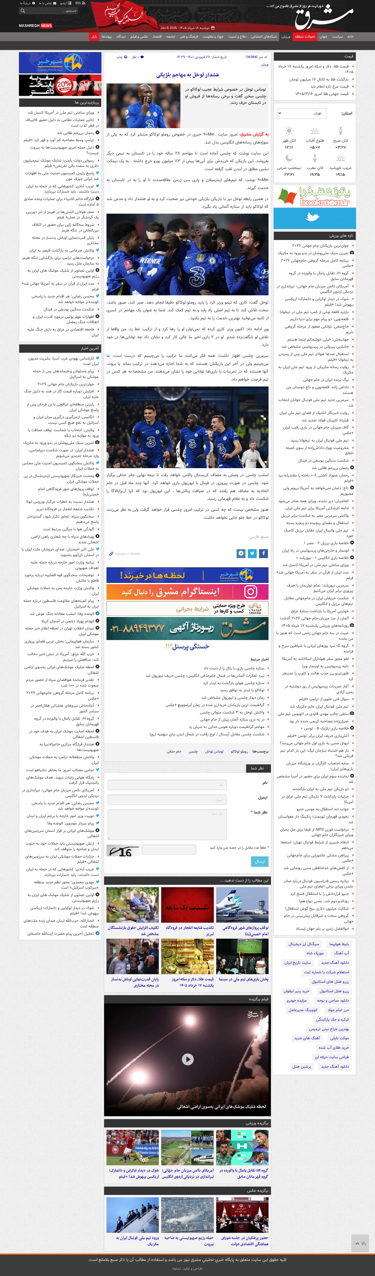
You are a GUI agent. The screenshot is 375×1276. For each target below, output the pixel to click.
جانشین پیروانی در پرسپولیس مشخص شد (315, 346)
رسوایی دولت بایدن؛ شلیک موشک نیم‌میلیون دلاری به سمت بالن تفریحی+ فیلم (61, 163)
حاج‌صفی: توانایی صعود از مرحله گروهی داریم (319, 329)
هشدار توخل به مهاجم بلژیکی (187, 75)
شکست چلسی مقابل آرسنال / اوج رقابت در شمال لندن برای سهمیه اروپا (207, 734)
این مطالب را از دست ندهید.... (244, 880)
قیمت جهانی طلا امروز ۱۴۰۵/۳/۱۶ (322, 94)
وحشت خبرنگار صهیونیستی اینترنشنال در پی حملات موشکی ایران (61, 478)
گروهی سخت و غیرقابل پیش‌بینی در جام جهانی (318, 918)
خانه (350, 36)
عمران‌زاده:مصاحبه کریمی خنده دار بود (319, 721)
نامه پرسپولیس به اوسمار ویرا (325, 666)
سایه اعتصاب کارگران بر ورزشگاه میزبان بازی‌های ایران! (319, 766)
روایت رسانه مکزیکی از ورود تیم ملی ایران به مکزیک (315, 370)
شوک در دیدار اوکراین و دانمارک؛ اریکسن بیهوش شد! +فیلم (319, 301)
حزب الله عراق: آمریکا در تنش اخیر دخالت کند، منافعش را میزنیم (63, 657)
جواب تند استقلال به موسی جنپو (323, 809)
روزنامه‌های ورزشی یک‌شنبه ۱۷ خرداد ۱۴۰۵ (315, 626)
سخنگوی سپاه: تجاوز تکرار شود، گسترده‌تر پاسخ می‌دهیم (63, 519)
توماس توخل (214, 751)
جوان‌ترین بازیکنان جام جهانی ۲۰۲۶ (320, 246)
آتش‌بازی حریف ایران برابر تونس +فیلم (318, 736)
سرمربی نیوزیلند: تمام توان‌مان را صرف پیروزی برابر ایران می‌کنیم (320, 588)
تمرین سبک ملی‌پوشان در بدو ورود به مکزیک (313, 253)
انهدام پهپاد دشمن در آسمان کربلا (67, 621)
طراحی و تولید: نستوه (187, 1268)
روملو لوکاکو (239, 751)
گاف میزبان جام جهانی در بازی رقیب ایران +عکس (318, 430)
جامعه (171, 36)
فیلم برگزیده (259, 999)
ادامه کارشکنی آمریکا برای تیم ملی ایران (317, 508)
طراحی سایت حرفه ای (332, 1057)
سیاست (337, 36)
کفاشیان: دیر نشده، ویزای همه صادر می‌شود (313, 501)
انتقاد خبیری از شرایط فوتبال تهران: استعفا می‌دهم (317, 845)
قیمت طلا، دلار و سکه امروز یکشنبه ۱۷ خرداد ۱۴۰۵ (315, 69)
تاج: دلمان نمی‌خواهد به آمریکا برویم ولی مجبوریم (318, 491)
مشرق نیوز (311, 15)
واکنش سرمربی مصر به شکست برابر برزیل (315, 515)
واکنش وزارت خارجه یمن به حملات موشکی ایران (63, 591)
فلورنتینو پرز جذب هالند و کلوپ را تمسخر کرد (317, 676)
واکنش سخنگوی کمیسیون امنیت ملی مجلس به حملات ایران (60, 466)
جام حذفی (174, 751)
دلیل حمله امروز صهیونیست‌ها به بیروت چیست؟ (64, 150)
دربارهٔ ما (27, 3)
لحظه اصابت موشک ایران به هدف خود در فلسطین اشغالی (64, 734)
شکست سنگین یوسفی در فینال (323, 460)
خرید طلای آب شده (334, 1048)
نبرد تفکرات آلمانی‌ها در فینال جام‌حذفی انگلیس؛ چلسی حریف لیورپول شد (205, 676)
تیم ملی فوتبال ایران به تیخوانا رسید (320, 440)
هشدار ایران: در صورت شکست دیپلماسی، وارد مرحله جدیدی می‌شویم (63, 453)
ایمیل (262, 798)
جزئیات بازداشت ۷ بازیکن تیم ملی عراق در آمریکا (317, 799)
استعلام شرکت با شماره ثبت (326, 972)
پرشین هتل (301, 1067)
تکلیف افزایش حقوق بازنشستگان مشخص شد (133, 930)
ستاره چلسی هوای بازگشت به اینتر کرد (233, 683)
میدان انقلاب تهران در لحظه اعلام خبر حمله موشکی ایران (62, 631)
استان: (346, 113)
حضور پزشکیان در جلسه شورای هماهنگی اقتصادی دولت (245, 1241)
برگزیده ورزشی (257, 1123)
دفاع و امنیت (237, 36)
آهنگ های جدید (307, 1038)
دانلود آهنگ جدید (335, 963)
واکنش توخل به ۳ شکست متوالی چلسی (232, 712)
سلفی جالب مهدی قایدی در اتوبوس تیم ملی (313, 714)
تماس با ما (48, 3)
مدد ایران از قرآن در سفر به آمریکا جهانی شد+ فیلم (314, 575)
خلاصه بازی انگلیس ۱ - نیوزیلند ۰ (322, 558)
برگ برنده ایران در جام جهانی (326, 380)
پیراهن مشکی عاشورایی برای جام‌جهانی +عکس (320, 858)
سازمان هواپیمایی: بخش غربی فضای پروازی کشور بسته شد (62, 644)
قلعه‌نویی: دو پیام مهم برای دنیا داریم (319, 319)
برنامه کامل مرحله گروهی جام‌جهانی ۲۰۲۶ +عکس (317, 263)
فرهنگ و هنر (189, 36)
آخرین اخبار (90, 348)
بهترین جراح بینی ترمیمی (329, 1029)
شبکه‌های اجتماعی (264, 36)
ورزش (286, 36)
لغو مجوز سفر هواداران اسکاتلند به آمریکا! (315, 659)
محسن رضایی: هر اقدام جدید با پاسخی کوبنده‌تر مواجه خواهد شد (65, 299)
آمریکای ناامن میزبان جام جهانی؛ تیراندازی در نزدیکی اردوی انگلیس (315, 289)
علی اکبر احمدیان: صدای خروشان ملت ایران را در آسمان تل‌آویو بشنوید (60, 552)
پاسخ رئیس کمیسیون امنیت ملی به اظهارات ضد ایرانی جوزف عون (62, 176)
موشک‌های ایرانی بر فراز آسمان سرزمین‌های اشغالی (62, 833)
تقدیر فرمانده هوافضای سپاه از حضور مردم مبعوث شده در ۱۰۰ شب (62, 682)
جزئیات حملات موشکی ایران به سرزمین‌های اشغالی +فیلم (62, 859)
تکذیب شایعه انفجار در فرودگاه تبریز (190, 930)
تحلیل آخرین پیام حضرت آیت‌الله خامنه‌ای (61, 934)
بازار (94, 36)
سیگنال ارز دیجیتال (304, 944)
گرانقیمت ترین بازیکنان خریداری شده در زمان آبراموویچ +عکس (215, 705)
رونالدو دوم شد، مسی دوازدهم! (324, 901)
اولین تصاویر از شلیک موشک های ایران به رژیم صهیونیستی (63, 273)
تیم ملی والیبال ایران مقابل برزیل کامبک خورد (318, 533)
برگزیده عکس (258, 1191)
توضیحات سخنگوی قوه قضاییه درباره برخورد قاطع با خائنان (61, 578)
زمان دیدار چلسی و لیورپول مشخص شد (232, 697)
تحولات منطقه (305, 36)
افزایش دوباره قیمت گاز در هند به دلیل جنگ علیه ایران (61, 394)
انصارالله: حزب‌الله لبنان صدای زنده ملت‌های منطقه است (61, 923)
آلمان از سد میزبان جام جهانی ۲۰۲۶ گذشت (314, 618)
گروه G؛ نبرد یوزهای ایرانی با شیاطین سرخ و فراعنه (316, 648)
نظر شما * (259, 812)
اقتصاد (157, 36)
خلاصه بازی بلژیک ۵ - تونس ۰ (325, 728)
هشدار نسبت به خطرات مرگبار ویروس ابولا (60, 502)
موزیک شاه (315, 953)
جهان (323, 36)
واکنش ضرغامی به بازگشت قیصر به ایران (61, 250)
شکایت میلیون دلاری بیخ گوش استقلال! (317, 908)
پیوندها (107, 36)
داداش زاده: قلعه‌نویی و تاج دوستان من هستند (319, 390)
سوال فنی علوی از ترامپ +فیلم (324, 699)
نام (265, 783)
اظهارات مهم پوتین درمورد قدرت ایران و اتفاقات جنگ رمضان (66, 319)
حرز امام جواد (338, 1010)
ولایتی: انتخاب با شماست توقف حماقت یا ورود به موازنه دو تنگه (63, 433)
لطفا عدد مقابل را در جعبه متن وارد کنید (239, 847)
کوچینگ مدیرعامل (303, 1010)
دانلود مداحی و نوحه (333, 1001)
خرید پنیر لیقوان (296, 991)
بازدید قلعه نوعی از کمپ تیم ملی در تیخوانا (314, 312)
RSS (80, 3)
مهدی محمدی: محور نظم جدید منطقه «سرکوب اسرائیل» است (66, 885)
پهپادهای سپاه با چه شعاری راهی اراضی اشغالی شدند (65, 539)
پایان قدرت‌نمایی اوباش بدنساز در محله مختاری (135, 982)
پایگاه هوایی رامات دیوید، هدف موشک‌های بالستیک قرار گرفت (62, 780)
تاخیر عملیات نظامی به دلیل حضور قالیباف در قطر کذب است (62, 122)
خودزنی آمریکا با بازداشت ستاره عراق (320, 611)
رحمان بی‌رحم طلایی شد (330, 468)
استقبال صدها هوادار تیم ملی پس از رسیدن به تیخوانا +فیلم (316, 356)
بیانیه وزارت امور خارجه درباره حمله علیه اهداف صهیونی (65, 565)
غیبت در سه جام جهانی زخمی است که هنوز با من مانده (314, 636)
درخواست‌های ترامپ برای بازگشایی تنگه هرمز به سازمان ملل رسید (60, 260)
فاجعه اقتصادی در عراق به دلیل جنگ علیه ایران (63, 332)
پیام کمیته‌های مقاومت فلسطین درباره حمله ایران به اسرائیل (61, 603)
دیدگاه (121, 36)
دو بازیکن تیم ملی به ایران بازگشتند (320, 789)
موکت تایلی (339, 1038)
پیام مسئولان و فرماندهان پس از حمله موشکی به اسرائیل (66, 374)
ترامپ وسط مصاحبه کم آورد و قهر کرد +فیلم (59, 140)
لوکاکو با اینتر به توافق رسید (242, 690)
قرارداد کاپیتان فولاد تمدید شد (325, 420)
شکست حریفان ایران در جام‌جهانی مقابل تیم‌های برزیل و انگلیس (319, 601)
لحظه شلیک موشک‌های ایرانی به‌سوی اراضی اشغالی (221, 1107)
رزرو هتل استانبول (334, 991)
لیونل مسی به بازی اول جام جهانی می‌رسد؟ (314, 743)
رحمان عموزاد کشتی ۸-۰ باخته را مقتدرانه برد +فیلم (315, 478)
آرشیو (66, 3)
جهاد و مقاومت (213, 36)
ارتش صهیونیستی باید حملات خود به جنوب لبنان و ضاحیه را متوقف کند (62, 846)
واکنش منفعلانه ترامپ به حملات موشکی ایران (64, 760)
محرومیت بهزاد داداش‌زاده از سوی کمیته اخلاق (319, 450)
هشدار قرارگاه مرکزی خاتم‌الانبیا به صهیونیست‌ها (69, 747)
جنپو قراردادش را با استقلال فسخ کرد (319, 894)
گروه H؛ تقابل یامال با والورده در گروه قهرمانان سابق (321, 276)
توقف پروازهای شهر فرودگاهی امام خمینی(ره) (245, 930)
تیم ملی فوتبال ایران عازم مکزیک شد (319, 706)
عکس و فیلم (139, 36)
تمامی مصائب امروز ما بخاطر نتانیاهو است (60, 770)
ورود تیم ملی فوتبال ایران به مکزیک (137, 1241)
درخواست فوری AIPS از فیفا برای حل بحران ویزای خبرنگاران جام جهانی (316, 832)
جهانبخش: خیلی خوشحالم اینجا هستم (318, 339)
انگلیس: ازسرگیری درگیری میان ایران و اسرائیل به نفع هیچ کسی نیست (66, 420)
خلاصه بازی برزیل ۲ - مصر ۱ (326, 543)
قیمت (349, 56)
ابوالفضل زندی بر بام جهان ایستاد (322, 929)
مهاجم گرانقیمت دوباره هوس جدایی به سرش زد (226, 727)
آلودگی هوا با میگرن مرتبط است (68, 529)
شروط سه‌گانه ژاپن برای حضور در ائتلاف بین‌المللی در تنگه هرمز (65, 227)
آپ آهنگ (341, 953)
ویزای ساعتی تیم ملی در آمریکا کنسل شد (315, 565)
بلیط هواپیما (339, 944)
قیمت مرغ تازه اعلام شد (330, 86)
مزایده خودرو (297, 1001)
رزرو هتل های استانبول (330, 982)
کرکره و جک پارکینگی (332, 1019)
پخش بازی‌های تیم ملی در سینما (244, 979)
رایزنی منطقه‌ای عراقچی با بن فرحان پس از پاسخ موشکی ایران (63, 407)
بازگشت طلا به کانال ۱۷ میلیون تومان (319, 79)
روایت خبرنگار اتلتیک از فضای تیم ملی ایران (314, 413)
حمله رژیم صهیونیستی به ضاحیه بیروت (189, 1241)
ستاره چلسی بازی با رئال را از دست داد (234, 668)
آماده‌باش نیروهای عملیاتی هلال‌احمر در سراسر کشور (64, 708)
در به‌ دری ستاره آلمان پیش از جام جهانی (232, 719)
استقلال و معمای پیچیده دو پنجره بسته (317, 523)
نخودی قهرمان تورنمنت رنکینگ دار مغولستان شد (315, 819)
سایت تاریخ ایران (298, 963)
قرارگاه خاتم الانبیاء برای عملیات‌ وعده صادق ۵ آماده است (61, 201)
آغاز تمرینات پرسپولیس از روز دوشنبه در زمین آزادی (319, 689)
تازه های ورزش (341, 236)
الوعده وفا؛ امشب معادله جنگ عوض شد (62, 614)
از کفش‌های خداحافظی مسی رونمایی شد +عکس (318, 871)
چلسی (193, 751)
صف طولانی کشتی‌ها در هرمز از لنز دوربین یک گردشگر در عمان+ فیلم (62, 214)
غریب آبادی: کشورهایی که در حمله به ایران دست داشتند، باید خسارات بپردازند (62, 189)
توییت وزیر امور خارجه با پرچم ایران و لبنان (60, 816)
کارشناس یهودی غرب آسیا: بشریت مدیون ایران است (63, 361)
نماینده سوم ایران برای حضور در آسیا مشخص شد (315, 779)
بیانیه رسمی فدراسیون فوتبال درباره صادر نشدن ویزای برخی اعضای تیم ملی (318, 884)
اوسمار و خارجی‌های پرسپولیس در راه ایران (315, 550)
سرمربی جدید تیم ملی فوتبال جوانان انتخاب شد (315, 402)
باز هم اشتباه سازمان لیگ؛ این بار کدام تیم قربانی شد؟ (316, 753)
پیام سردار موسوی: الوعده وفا (70, 823)
